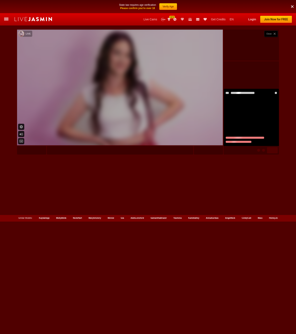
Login (252, 19)
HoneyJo (273, 315)
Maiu (260, 315)
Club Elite (182, 19)
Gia (122, 315)
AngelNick (230, 315)
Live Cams (150, 19)
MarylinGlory (95, 315)
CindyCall (246, 315)
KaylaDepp (44, 315)
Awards (169, 19)
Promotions (175, 19)
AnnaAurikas (212, 315)
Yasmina (177, 315)
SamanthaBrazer (158, 315)
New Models (163, 19)
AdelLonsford (137, 315)
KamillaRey (193, 315)
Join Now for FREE (276, 19)
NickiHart (77, 315)
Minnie (111, 315)
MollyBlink (61, 315)
